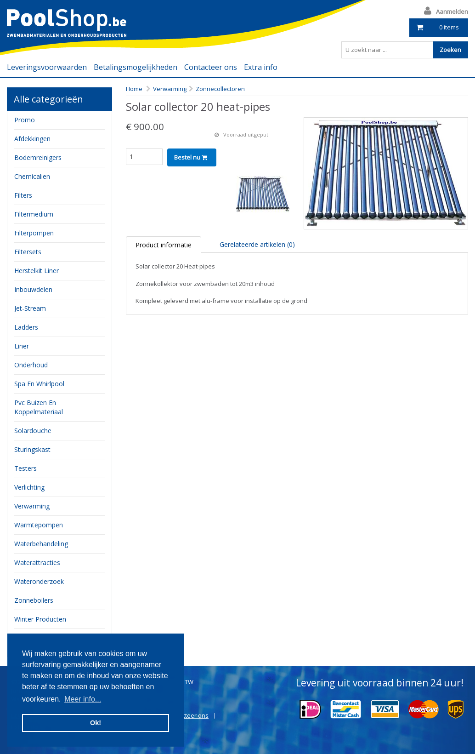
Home (134, 89)
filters (23, 195)
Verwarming (170, 89)
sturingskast (32, 449)
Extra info (260, 67)
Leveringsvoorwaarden (47, 67)
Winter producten (40, 619)
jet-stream (30, 308)
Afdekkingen (32, 138)
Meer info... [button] (82, 699)
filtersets (27, 251)
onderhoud (31, 364)
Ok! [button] (95, 722)
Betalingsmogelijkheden (135, 67)
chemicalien (32, 176)
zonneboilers (33, 600)
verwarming (32, 506)
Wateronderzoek (39, 581)
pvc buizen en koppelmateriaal (38, 407)
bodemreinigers (38, 157)
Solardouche (32, 430)
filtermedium (33, 214)
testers (25, 468)
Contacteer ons (210, 67)
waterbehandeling (41, 543)
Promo (24, 119)
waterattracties (37, 562)
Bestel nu (190, 157)
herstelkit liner (36, 270)
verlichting (29, 487)
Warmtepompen (38, 524)
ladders (26, 327)
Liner (21, 346)
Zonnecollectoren (220, 89)
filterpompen (34, 232)
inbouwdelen (33, 289)
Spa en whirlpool (39, 383)
